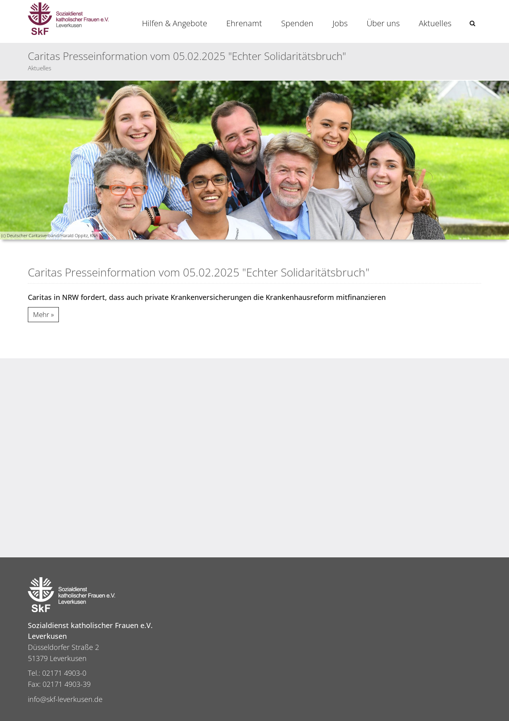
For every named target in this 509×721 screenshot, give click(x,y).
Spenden (297, 23)
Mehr (41, 314)
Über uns (383, 23)
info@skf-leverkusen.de (65, 699)
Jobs (340, 23)
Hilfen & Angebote (174, 23)
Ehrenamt (244, 23)
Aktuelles (435, 23)
